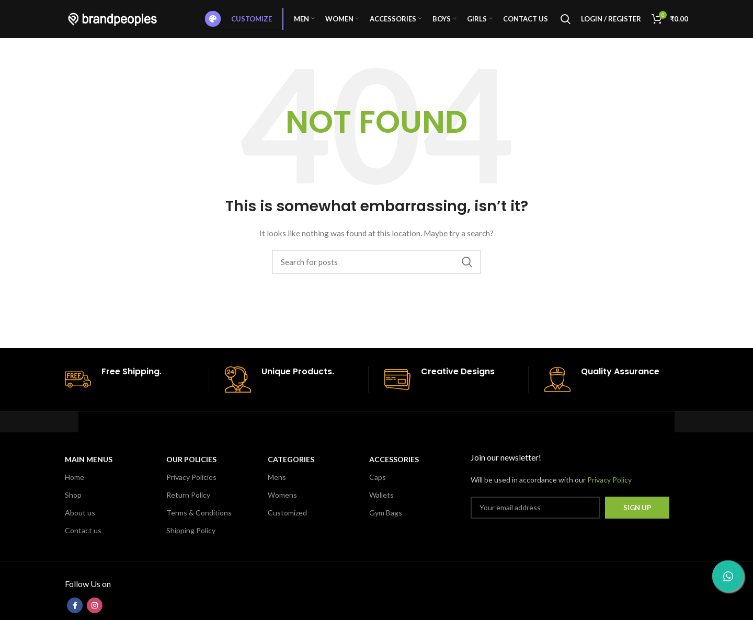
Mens (277, 485)
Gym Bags (385, 522)
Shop (73, 503)
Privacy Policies (191, 485)
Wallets (381, 503)
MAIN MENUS (88, 468)
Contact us (83, 539)
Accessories (394, 468)
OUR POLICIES (191, 468)
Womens (282, 503)
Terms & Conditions (199, 522)
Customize (238, 23)
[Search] (565, 23)
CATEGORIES (291, 468)
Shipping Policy (190, 539)
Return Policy (188, 503)
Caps (377, 485)
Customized (287, 522)
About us (80, 522)
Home (74, 485)
